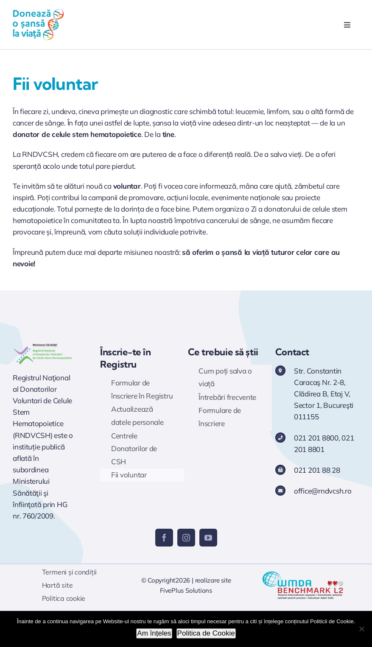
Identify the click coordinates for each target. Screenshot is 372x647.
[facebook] (164, 538)
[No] (361, 629)
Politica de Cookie (206, 633)
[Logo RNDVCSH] (43, 345)
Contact (292, 352)
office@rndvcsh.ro (323, 490)
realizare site (213, 580)
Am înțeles (154, 633)
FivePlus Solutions (186, 590)
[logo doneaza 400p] (38, 12)
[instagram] (186, 538)
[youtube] (208, 538)
